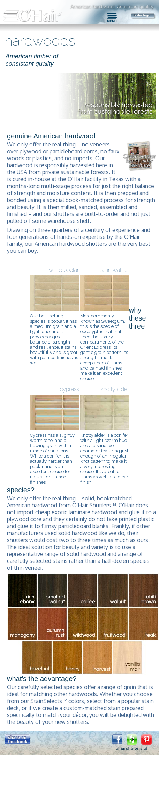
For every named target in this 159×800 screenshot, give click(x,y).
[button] (17, 739)
